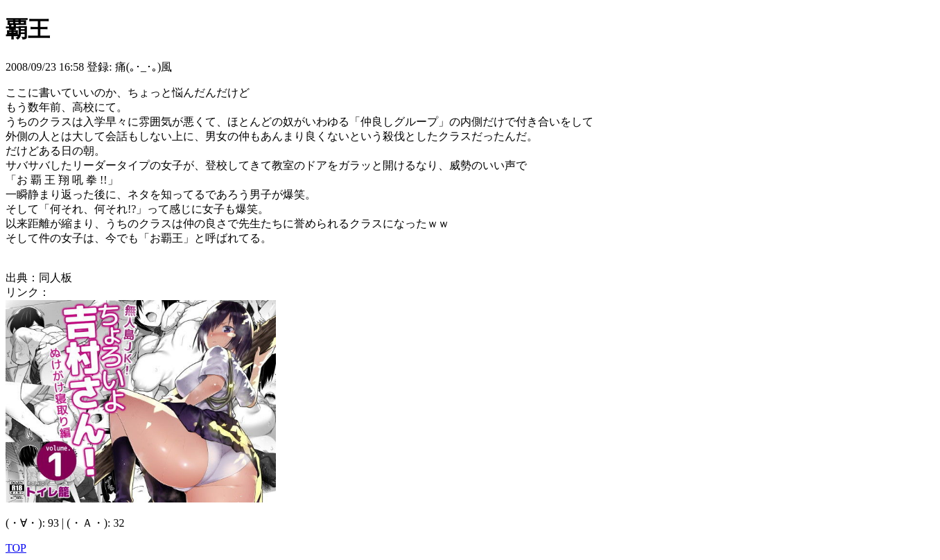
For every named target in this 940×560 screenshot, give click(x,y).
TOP (16, 548)
